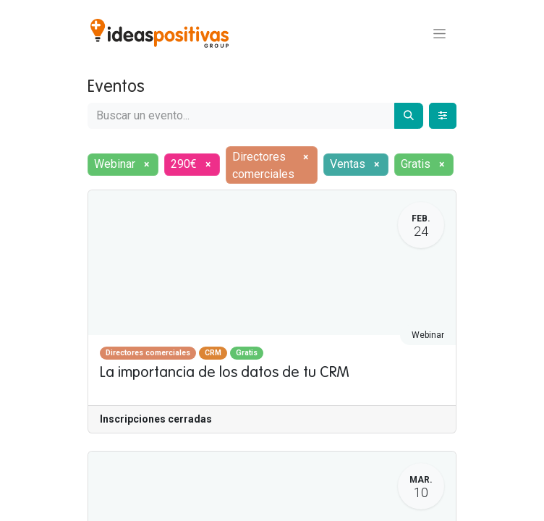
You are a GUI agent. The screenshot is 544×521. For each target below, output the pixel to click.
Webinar (428, 335)
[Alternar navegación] (439, 33)
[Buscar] (408, 116)
